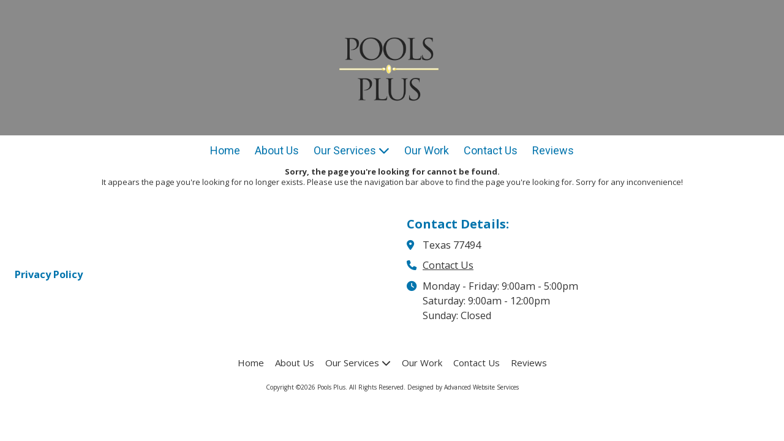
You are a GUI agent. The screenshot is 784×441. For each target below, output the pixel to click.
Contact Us (448, 265)
